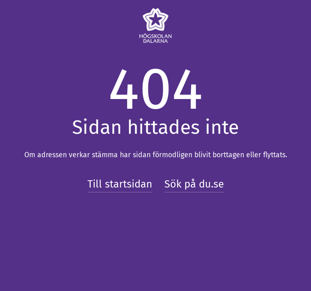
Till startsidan (119, 184)
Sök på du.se (194, 184)
